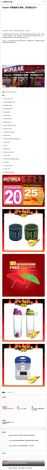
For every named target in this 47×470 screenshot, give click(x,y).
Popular (12, 392)
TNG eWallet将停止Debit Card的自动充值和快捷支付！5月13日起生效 (21, 445)
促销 (6, 392)
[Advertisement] (23, 20)
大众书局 (8, 392)
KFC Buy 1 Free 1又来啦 (21, 408)
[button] (1, 2)
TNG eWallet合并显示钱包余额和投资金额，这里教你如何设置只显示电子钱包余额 (23, 440)
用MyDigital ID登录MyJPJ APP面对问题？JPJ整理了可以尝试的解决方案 (22, 435)
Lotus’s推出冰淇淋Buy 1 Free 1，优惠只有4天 (8, 423)
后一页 (3, 428)
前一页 (44, 428)
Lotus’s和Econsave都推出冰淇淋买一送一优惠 (38, 409)
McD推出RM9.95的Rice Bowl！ (8, 408)
